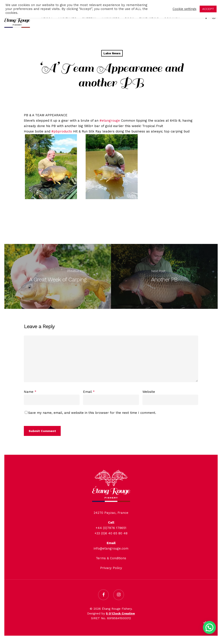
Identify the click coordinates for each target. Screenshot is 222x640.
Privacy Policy (111, 568)
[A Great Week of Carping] (57, 276)
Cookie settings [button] (184, 9)
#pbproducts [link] (61, 131)
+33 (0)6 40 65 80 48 (111, 533)
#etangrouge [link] (110, 121)
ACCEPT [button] (208, 9)
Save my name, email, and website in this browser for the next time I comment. (92, 413)
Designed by (111, 613)
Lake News (112, 53)
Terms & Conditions (111, 558)
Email (89, 392)
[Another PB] (164, 276)
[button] (209, 627)
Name (30, 392)
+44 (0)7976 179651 (111, 528)
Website (148, 392)
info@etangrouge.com (111, 548)
